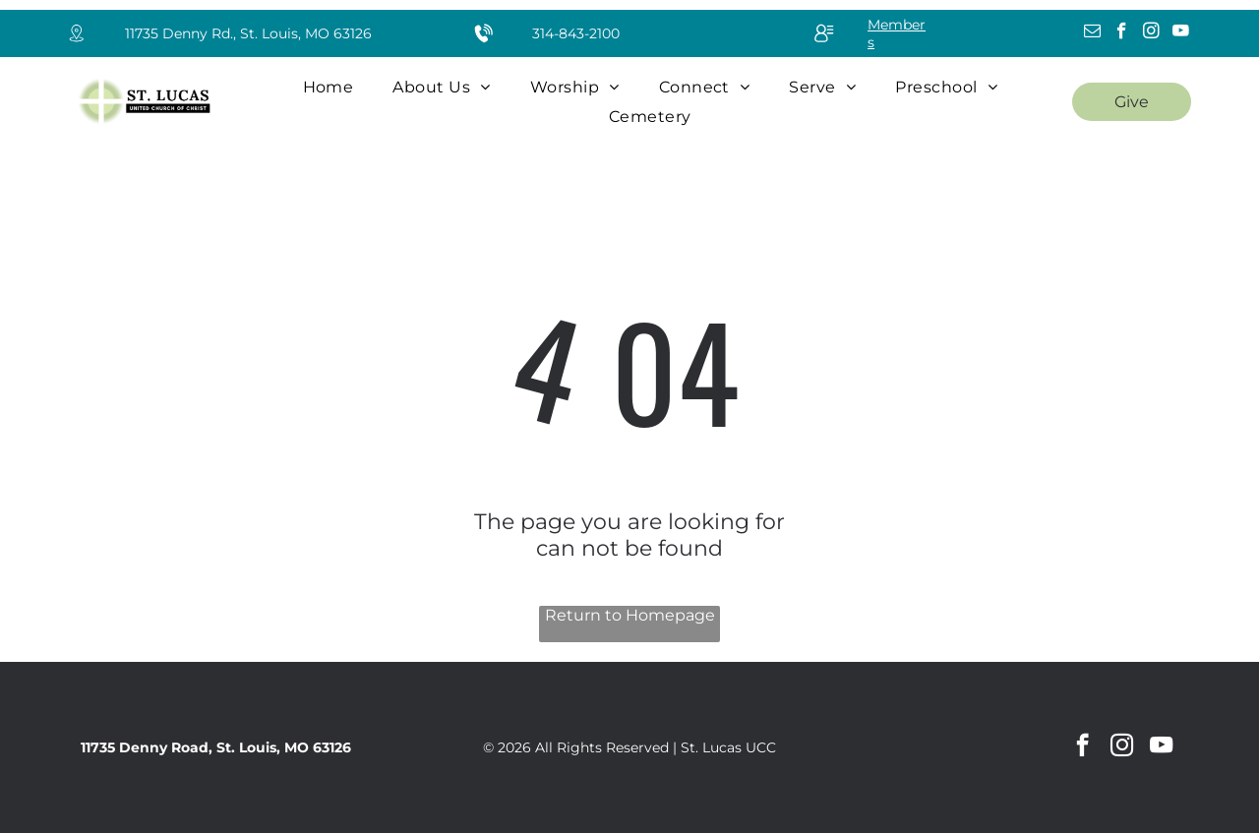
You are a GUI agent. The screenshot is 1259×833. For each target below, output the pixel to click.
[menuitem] (328, 87)
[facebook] (1121, 33)
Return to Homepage (630, 615)
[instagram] (1151, 33)
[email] (1092, 33)
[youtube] (1181, 33)
